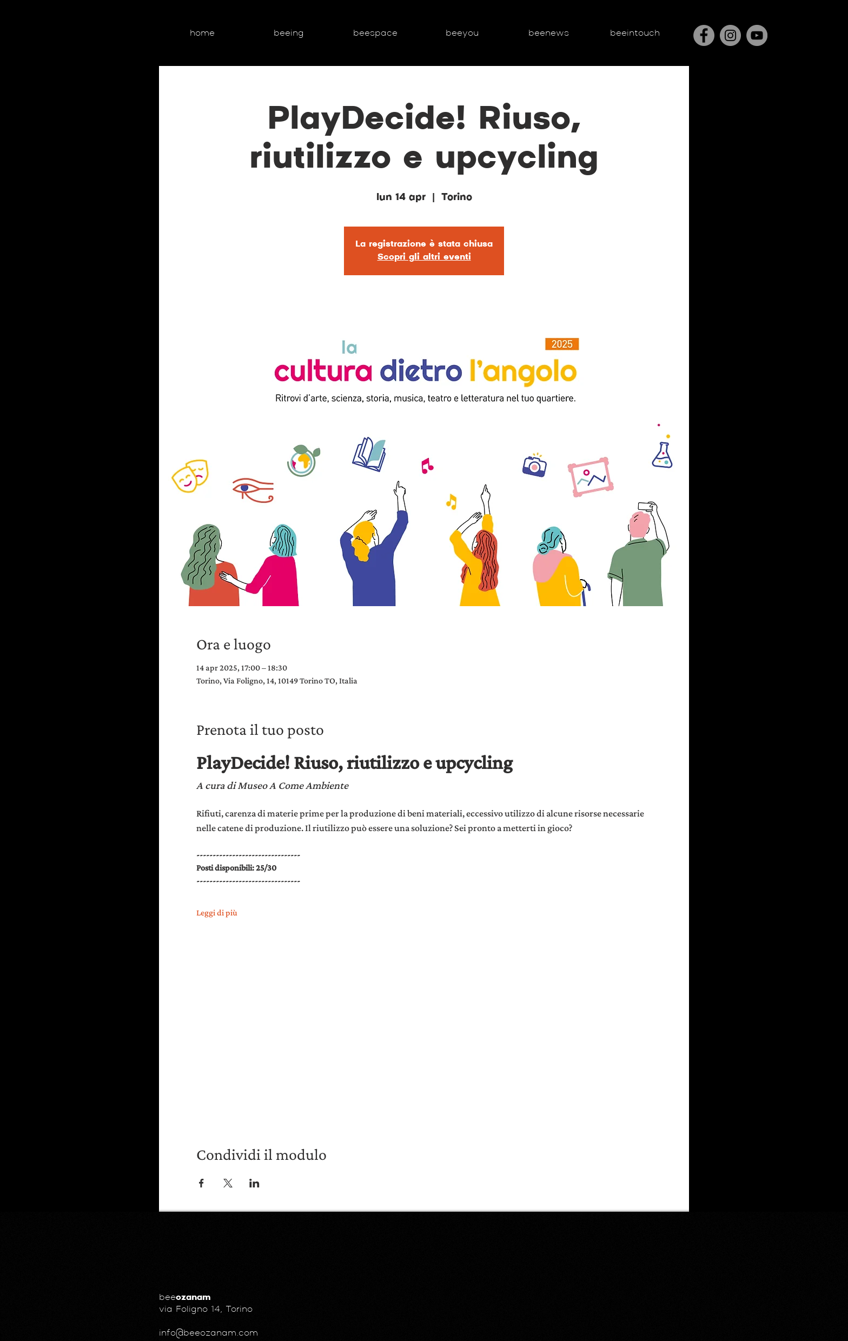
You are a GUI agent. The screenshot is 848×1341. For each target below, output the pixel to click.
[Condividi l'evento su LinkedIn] (254, 1183)
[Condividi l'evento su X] (228, 1183)
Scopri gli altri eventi (424, 257)
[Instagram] (730, 35)
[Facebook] (703, 35)
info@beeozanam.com (208, 1333)
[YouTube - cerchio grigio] (756, 35)
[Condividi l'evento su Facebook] (201, 1183)
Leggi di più (216, 912)
